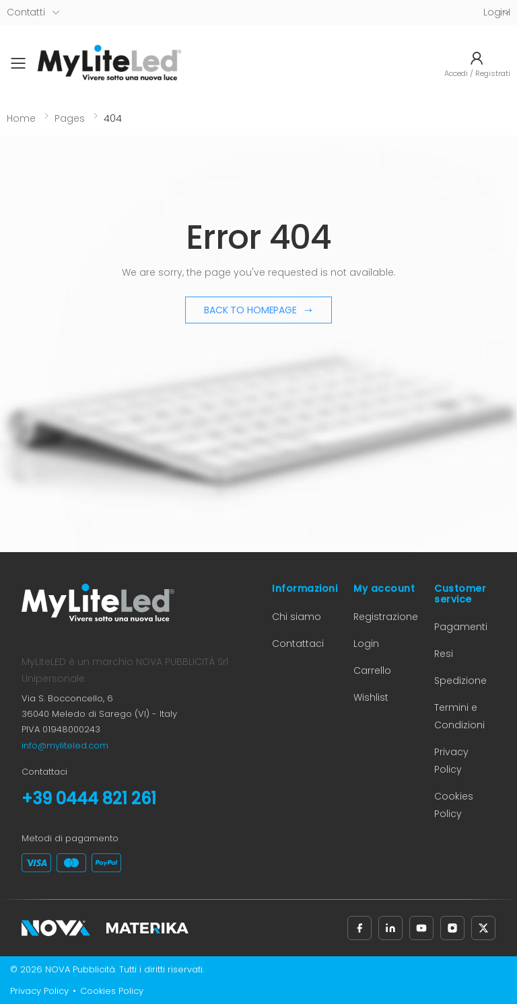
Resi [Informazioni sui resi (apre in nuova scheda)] (443, 653)
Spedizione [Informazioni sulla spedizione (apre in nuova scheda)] (460, 680)
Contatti (26, 12)
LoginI (496, 12)
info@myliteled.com (65, 745)
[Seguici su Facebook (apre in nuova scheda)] (359, 928)
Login (366, 643)
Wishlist (370, 697)
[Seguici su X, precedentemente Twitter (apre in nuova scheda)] (483, 928)
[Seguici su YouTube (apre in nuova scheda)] (421, 928)
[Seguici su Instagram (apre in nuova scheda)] (452, 928)
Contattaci (298, 643)
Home (21, 118)
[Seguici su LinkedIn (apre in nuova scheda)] (390, 928)
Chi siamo (296, 616)
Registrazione (385, 616)
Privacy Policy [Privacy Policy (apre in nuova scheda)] (39, 990)
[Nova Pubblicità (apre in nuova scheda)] (56, 928)
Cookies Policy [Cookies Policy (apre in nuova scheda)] (111, 990)
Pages (70, 118)
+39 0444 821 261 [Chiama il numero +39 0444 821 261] (89, 798)
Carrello (372, 670)
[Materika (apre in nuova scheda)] (147, 928)
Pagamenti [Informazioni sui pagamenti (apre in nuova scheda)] (460, 626)
